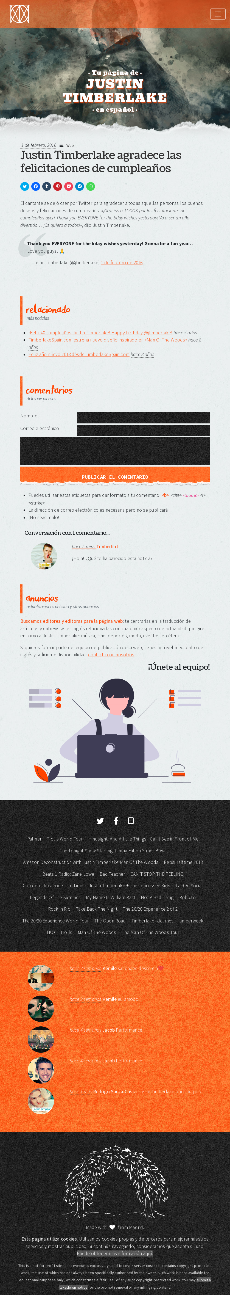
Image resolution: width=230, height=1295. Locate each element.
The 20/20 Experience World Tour (55, 921)
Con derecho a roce (43, 886)
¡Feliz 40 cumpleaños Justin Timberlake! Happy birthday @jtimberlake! (100, 333)
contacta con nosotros (111, 655)
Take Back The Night (96, 909)
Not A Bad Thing (157, 897)
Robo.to (187, 897)
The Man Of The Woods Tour (150, 932)
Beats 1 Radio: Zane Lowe (68, 874)
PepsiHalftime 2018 (183, 862)
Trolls (66, 932)
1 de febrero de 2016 (121, 263)
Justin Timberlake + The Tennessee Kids (129, 886)
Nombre (28, 416)
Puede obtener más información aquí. (115, 1253)
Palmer (34, 839)
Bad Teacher (112, 874)
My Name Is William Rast (110, 897)
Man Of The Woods (97, 932)
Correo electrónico (39, 428)
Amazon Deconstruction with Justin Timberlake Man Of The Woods (90, 862)
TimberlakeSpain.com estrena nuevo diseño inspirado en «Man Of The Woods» (108, 340)
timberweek (191, 921)
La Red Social (189, 886)
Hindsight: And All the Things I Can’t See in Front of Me (143, 839)
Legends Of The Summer (55, 897)
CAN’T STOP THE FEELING (156, 874)
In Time (75, 886)
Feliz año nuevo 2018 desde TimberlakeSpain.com (79, 354)
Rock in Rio (59, 909)
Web (70, 145)
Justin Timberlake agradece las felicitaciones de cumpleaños (100, 162)
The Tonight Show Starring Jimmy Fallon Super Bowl (113, 851)
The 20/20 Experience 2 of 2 (150, 909)
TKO (50, 932)
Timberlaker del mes (152, 921)
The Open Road (110, 921)
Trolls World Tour (65, 839)
